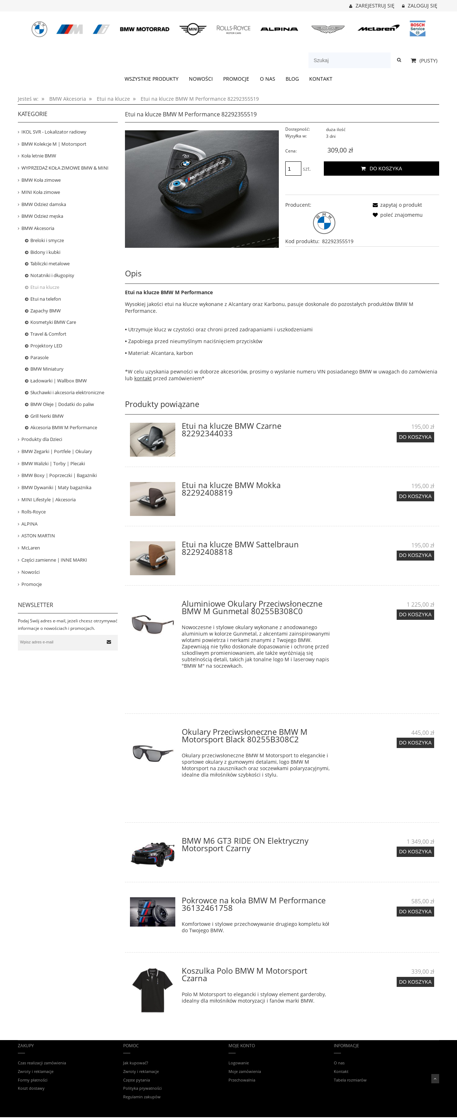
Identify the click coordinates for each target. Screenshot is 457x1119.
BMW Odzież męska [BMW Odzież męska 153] (42, 216)
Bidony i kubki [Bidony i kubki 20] (45, 252)
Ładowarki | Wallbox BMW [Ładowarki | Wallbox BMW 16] (58, 380)
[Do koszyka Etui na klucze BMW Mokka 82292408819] (415, 496)
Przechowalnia (241, 1080)
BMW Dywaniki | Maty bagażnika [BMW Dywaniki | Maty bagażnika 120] (56, 487)
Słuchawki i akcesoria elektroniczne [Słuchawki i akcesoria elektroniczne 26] (67, 392)
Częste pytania (136, 1080)
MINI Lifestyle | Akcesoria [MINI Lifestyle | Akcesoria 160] (48, 499)
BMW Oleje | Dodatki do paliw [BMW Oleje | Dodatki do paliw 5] (62, 404)
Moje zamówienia (244, 1071)
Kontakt (341, 1071)
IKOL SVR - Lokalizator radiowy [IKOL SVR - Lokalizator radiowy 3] (53, 132)
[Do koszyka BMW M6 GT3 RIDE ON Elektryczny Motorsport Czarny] (415, 852)
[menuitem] (151, 79)
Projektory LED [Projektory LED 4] (46, 345)
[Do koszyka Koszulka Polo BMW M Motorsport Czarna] (415, 982)
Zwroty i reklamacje (36, 1071)
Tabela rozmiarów (350, 1080)
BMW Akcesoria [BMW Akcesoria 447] (37, 228)
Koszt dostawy (31, 1088)
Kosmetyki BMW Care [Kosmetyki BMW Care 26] (53, 322)
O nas (339, 1062)
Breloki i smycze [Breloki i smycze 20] (47, 240)
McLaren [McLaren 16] (30, 548)
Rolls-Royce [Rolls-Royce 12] (33, 511)
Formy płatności (32, 1080)
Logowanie (238, 1062)
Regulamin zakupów (142, 1096)
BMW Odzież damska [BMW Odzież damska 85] (43, 204)
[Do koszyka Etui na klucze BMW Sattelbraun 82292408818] (415, 556)
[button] (396, 204)
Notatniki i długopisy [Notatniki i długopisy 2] (52, 275)
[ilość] (293, 168)
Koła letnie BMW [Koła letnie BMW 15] (38, 155)
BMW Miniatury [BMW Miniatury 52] (47, 369)
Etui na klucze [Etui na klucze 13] (44, 287)
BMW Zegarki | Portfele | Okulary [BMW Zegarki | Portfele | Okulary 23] (56, 451)
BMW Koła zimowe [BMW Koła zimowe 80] (41, 180)
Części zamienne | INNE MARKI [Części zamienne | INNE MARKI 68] (54, 560)
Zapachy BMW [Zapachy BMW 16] (45, 310)
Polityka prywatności (142, 1088)
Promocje (31, 584)
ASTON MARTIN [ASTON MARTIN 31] (38, 535)
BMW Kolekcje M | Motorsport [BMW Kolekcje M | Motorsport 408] (53, 144)
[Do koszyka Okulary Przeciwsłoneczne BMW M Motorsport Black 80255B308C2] (415, 743)
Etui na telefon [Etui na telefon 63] (45, 299)
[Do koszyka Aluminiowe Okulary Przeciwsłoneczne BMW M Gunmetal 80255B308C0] (415, 614)
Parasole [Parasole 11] (39, 357)
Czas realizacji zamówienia (42, 1062)
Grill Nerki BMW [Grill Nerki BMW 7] (47, 416)
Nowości (30, 572)
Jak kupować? (135, 1062)
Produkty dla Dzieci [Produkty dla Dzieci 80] (41, 439)
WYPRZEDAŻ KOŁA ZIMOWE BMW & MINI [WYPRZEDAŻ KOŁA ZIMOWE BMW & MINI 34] (65, 168)
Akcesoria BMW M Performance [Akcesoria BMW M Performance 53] (63, 427)
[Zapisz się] (109, 642)
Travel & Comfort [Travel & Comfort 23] (48, 334)
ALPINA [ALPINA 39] (29, 524)
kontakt (143, 378)
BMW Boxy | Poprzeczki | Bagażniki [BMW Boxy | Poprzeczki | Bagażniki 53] (59, 475)
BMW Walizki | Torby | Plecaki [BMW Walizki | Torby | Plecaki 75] (53, 463)
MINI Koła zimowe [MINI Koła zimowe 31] (40, 192)
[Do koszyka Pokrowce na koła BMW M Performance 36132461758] (415, 912)
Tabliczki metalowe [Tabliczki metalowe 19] (50, 263)
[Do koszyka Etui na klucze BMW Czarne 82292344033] (415, 437)
